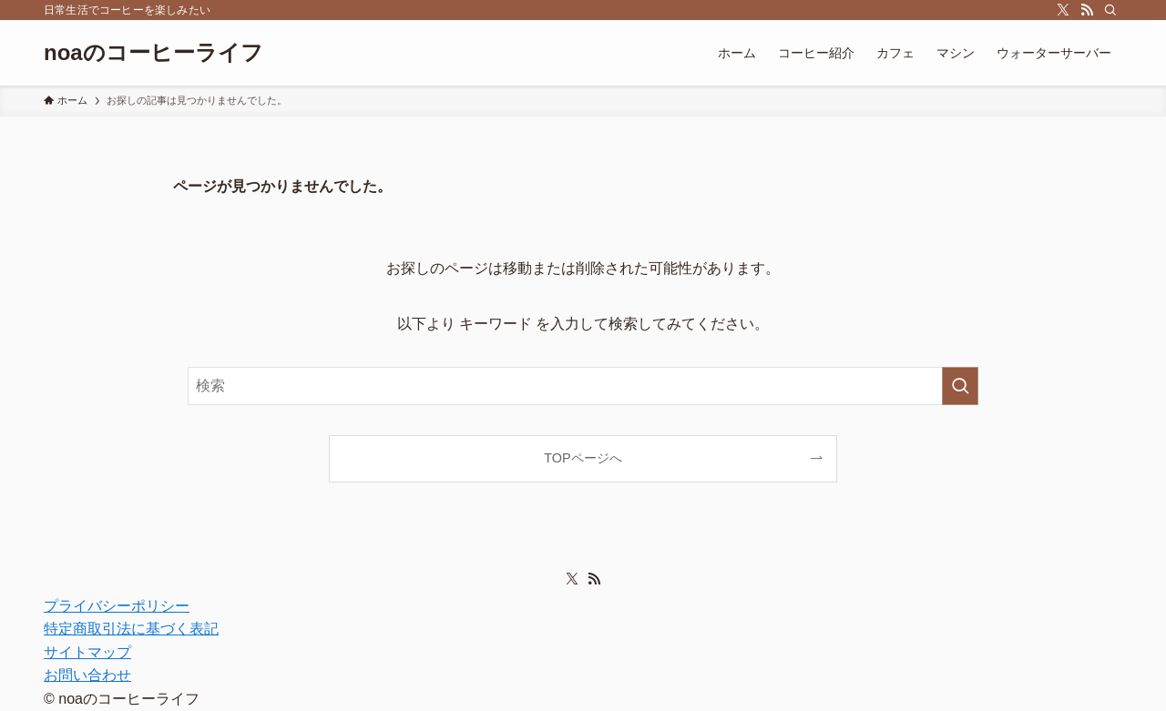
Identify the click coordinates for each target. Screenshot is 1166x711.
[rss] (1087, 10)
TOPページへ (582, 458)
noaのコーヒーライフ (153, 53)
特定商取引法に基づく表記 (131, 628)
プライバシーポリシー (116, 606)
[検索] (1110, 10)
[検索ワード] (583, 386)
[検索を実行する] (960, 386)
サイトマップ (87, 652)
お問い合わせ (87, 675)
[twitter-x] (1063, 10)
